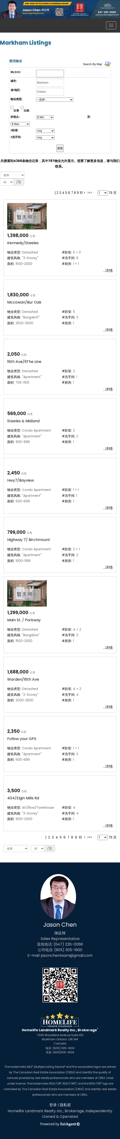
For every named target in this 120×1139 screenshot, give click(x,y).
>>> (89, 193)
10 (81, 193)
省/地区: (15, 90)
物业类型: (16, 99)
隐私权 (65, 1105)
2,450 (13, 473)
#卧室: (14, 130)
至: (89, 116)
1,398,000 (18, 235)
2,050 (13, 354)
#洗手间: (15, 137)
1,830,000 (18, 295)
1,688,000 (18, 672)
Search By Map (92, 64)
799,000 (16, 532)
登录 (53, 1105)
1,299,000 (17, 612)
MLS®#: (15, 72)
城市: (13, 81)
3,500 (13, 790)
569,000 (16, 413)
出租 (26, 110)
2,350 (13, 731)
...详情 (108, 270)
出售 (16, 110)
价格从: (15, 116)
